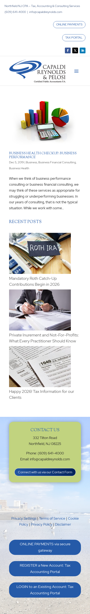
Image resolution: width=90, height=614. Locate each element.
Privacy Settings (23, 518)
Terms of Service (52, 518)
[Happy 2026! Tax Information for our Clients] (40, 367)
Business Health (19, 168)
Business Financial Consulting (57, 162)
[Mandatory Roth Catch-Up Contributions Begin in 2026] (40, 254)
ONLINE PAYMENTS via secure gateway (45, 547)
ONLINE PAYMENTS (69, 24)
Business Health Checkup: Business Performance (43, 155)
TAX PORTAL (73, 37)
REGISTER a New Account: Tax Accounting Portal (45, 568)
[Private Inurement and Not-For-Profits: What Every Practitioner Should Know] (40, 310)
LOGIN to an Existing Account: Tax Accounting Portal (45, 589)
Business (31, 162)
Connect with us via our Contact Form (45, 472)
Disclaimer (63, 524)
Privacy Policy (41, 524)
